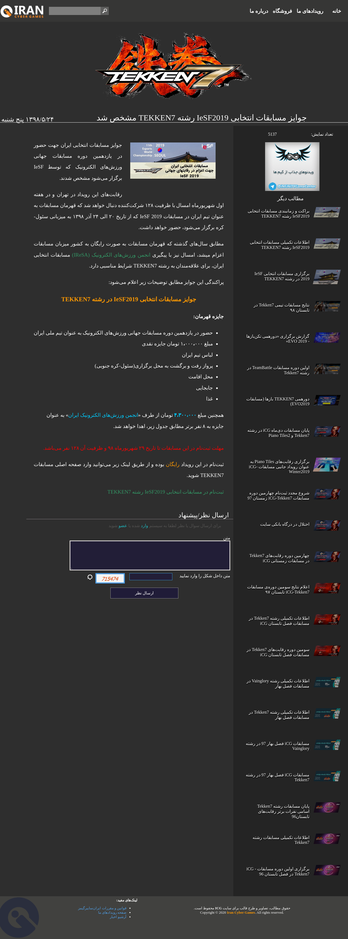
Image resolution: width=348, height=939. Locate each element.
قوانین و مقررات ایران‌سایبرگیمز (102, 908)
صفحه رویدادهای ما (112, 912)
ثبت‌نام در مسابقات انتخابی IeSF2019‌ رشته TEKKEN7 (165, 492)
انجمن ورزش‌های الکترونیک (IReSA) (111, 255)
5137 (272, 134)
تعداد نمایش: (322, 134)
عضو (123, 525)
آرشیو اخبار (118, 917)
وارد (144, 525)
